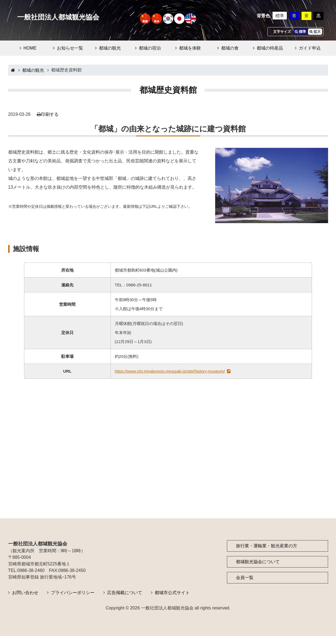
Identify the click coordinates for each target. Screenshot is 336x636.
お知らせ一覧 (70, 48)
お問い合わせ (25, 592)
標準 (279, 15)
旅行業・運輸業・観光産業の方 (266, 545)
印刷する (50, 114)
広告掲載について (124, 592)
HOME (30, 48)
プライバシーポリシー (73, 592)
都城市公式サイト (172, 592)
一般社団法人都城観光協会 (58, 17)
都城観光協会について (258, 561)
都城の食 (230, 48)
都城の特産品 (270, 48)
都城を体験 (190, 48)
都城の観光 (110, 48)
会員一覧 (244, 577)
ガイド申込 (310, 48)
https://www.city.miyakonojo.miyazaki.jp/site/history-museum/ (170, 371)
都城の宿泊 (150, 48)
